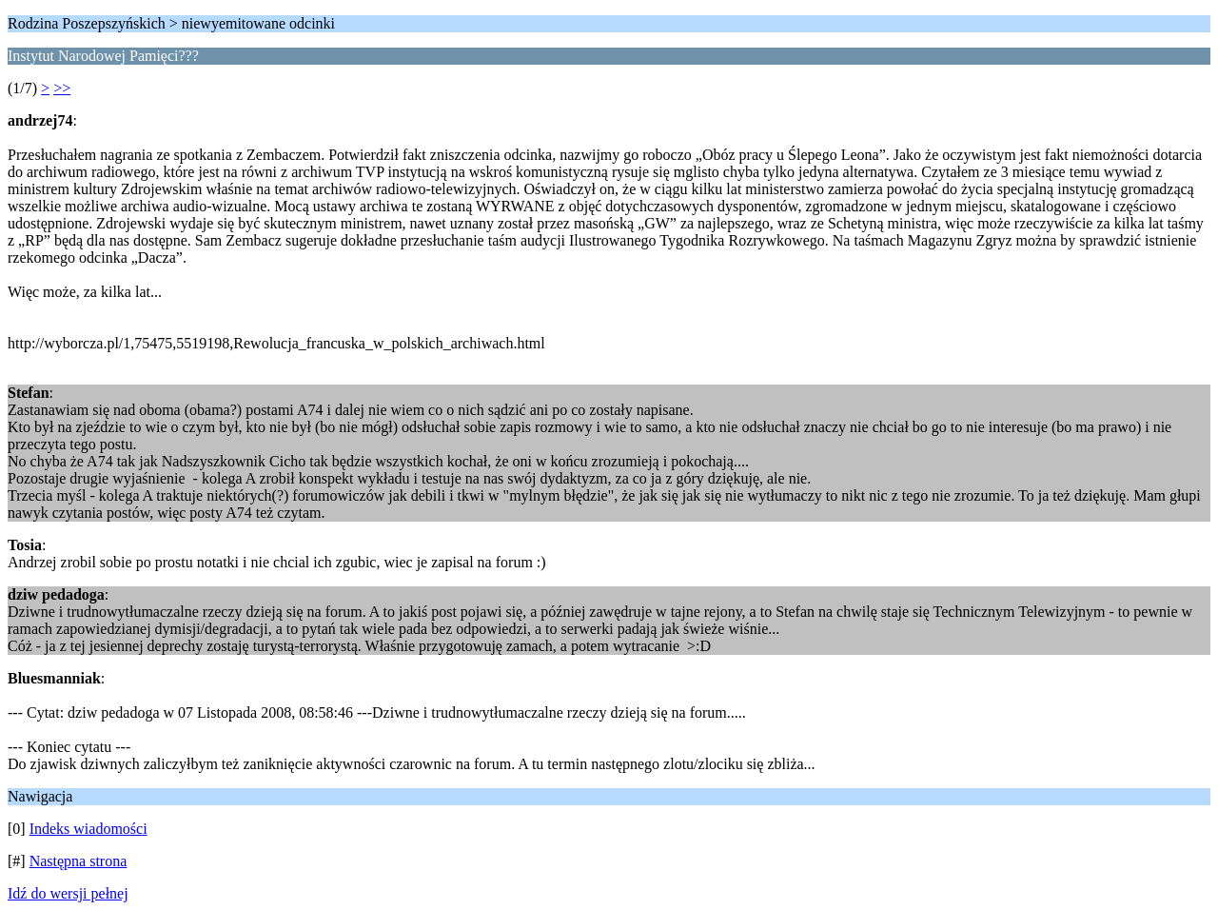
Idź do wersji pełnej (68, 893)
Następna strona (78, 861)
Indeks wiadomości (88, 829)
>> (61, 88)
